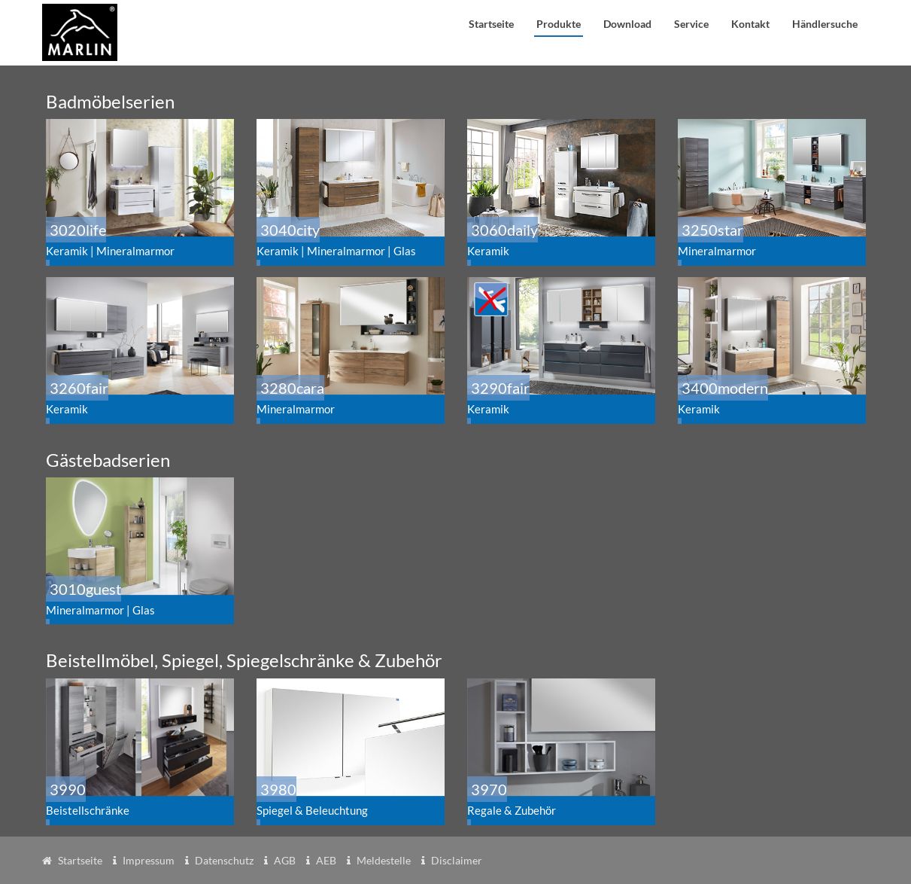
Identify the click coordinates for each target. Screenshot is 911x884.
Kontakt (750, 23)
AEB (326, 860)
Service (691, 23)
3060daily (563, 239)
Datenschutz (224, 860)
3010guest (142, 598)
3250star (774, 239)
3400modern (769, 397)
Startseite (491, 23)
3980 (348, 798)
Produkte (558, 23)
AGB (285, 860)
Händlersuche (825, 23)
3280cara (348, 397)
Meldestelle (384, 860)
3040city (353, 239)
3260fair (137, 397)
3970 (558, 798)
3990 (137, 798)
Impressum (149, 860)
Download (627, 23)
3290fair (558, 397)
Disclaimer (456, 860)
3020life (142, 239)
